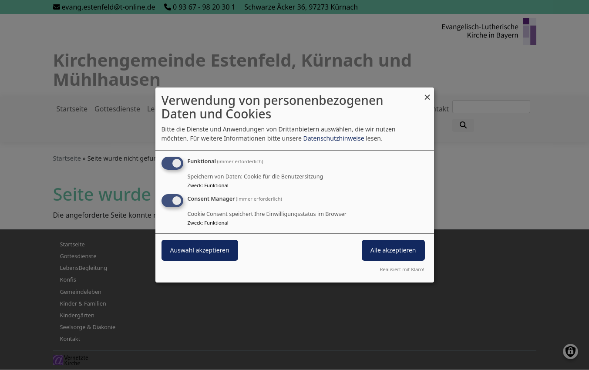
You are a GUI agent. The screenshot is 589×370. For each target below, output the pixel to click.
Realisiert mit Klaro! (402, 269)
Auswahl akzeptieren (199, 250)
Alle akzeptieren (393, 250)
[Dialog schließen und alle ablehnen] (427, 92)
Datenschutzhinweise (333, 138)
